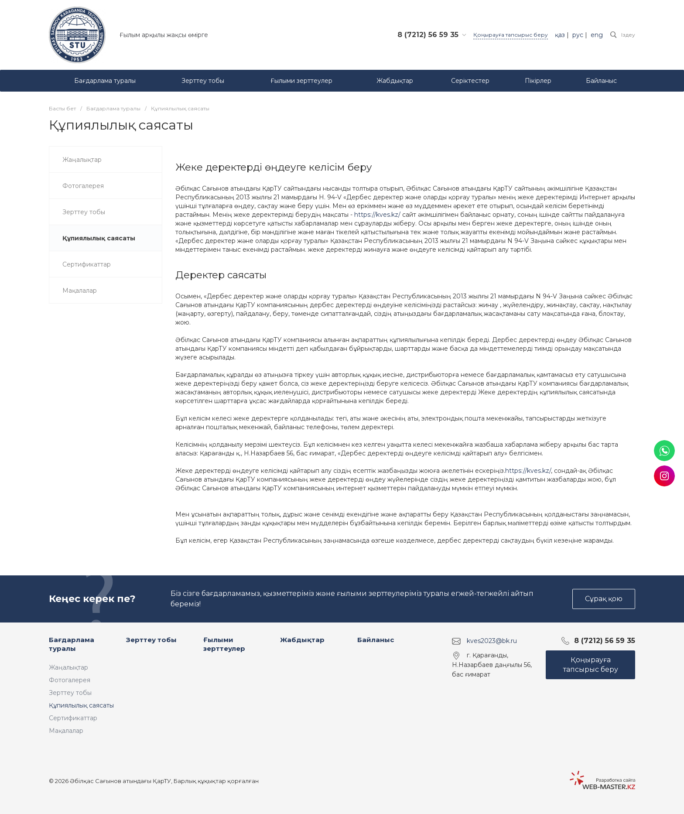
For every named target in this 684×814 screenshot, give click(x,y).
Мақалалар (66, 731)
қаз (560, 35)
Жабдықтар (302, 640)
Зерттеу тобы (70, 693)
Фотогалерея (69, 680)
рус (577, 35)
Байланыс (375, 640)
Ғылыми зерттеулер (224, 644)
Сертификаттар (73, 718)
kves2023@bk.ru (492, 641)
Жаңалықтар (68, 667)
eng (597, 35)
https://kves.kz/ (377, 215)
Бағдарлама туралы (71, 644)
